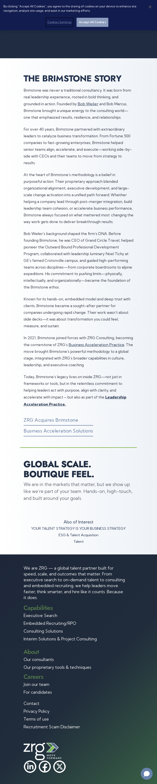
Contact (31, 703)
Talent (79, 541)
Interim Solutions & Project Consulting (60, 639)
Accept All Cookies (92, 22)
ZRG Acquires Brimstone (51, 420)
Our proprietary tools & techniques (57, 667)
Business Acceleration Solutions (58, 431)
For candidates (38, 692)
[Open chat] (147, 774)
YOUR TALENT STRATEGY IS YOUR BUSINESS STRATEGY (78, 528)
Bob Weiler (88, 103)
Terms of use (36, 719)
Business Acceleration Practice (96, 344)
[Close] (150, 7)
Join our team (36, 684)
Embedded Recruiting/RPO (50, 623)
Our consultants (39, 659)
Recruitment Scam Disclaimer (52, 727)
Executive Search (40, 615)
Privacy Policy (37, 711)
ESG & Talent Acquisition (78, 535)
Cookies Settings (59, 22)
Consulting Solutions (43, 631)
